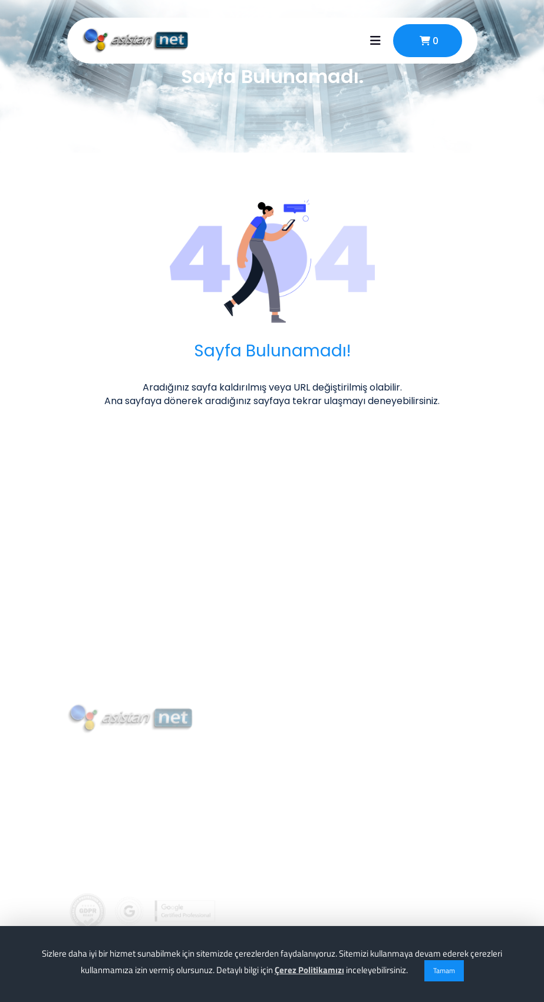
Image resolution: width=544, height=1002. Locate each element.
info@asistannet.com (137, 857)
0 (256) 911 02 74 (124, 830)
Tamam (444, 970)
